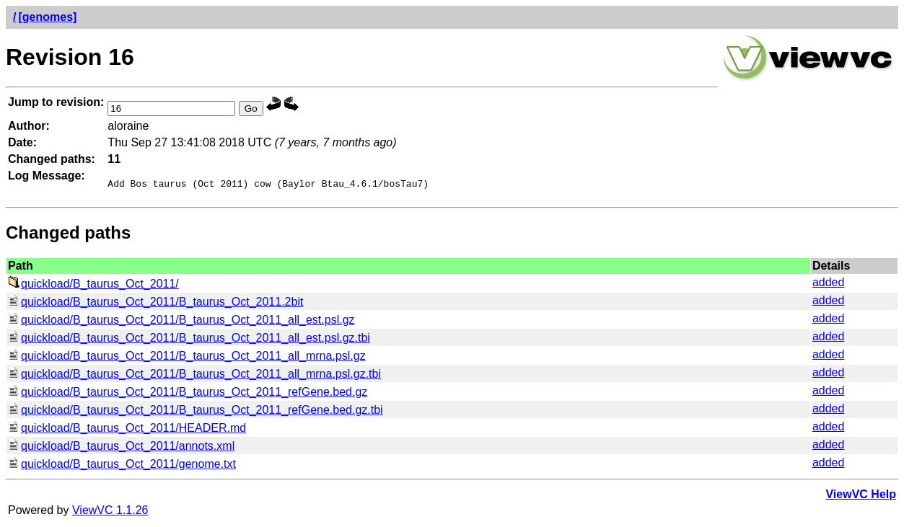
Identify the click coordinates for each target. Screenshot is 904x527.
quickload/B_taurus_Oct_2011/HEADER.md (127, 430)
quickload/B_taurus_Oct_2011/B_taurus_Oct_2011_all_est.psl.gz (181, 322)
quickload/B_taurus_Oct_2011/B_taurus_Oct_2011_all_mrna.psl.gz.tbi (194, 376)
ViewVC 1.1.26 (110, 512)
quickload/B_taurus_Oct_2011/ (93, 286)
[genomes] (47, 17)
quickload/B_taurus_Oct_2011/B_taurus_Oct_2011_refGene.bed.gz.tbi (195, 412)
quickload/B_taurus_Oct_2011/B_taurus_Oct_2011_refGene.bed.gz (187, 394)
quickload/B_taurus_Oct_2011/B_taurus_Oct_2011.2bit (155, 304)
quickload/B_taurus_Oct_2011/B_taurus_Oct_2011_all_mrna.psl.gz (187, 358)
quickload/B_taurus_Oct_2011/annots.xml (121, 448)
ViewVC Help (860, 496)
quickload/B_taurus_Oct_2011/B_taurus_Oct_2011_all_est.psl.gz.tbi (189, 340)
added (828, 284)
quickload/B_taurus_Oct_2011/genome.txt (122, 466)
